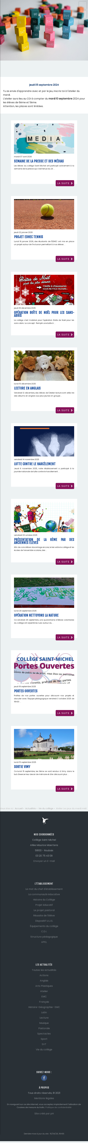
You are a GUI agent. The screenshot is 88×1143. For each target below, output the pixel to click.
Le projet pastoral (44, 910)
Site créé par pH (44, 1113)
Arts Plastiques (44, 986)
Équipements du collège (44, 926)
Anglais (44, 980)
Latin (44, 1012)
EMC (44, 996)
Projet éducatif (44, 905)
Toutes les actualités (44, 970)
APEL (44, 942)
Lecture (44, 1017)
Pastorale (44, 1028)
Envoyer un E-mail (44, 861)
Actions (44, 975)
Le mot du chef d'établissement (44, 889)
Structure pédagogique (44, 936)
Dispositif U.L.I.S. (44, 921)
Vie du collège (44, 1049)
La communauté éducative (44, 894)
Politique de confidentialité (58, 1107)
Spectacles (44, 1033)
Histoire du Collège (44, 899)
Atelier (44, 991)
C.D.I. (44, 931)
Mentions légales (44, 1098)
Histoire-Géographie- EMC (44, 1007)
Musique (44, 1023)
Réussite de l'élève (44, 915)
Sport (44, 1039)
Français (44, 1002)
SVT (44, 1044)
